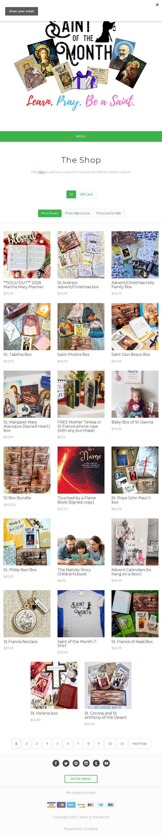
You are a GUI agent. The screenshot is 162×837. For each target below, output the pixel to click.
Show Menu (80, 779)
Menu (81, 136)
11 (122, 743)
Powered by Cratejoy (81, 829)
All (71, 194)
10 (110, 743)
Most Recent (49, 213)
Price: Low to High (108, 213)
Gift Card (86, 194)
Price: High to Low (77, 213)
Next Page (140, 743)
